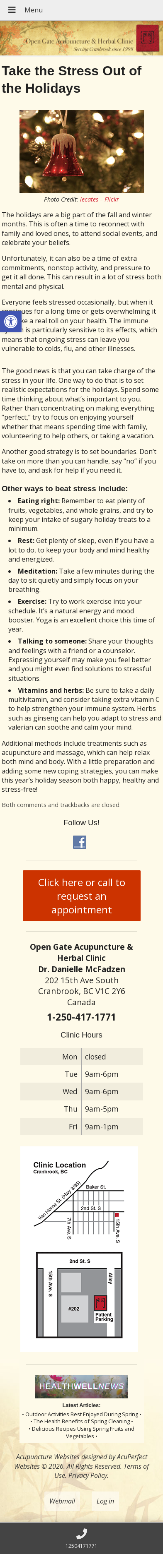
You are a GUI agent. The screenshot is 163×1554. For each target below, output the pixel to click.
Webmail (62, 1501)
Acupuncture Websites (48, 1456)
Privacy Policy (87, 1475)
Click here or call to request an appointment (81, 895)
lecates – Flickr (99, 199)
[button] (11, 321)
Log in (105, 1501)
